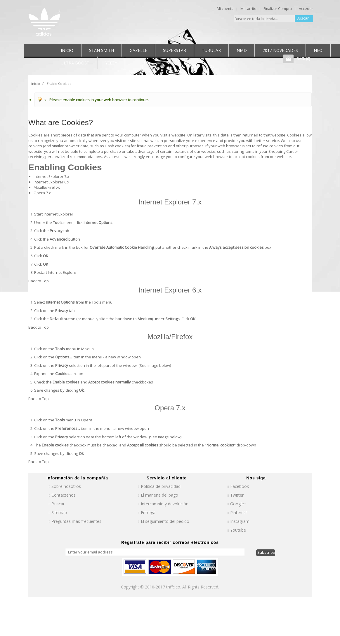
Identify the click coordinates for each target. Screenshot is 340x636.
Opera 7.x (42, 192)
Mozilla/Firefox (47, 187)
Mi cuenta (225, 8)
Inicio (35, 83)
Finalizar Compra (277, 8)
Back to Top (38, 280)
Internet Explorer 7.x (51, 176)
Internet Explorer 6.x (51, 182)
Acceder (306, 8)
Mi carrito (248, 8)
